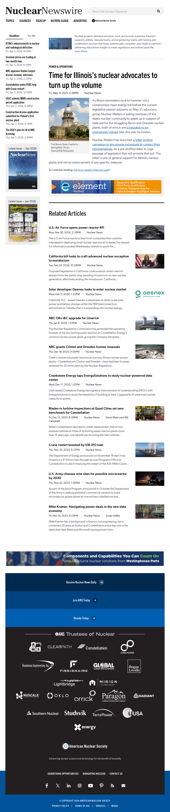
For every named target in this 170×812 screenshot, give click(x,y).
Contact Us (116, 773)
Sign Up (41, 20)
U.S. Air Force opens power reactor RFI (76, 227)
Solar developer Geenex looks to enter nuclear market (87, 289)
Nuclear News (92, 93)
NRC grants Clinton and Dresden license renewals (84, 346)
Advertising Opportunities (63, 773)
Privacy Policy (60, 805)
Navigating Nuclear (94, 773)
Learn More (81, 51)
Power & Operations (61, 66)
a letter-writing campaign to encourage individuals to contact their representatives (126, 144)
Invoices (100, 805)
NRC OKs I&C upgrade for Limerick (74, 318)
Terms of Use (82, 805)
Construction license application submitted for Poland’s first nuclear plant (22, 116)
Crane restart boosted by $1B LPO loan (76, 445)
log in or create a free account (91, 170)
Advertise (80, 20)
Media (114, 805)
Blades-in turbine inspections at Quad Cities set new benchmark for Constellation (86, 410)
